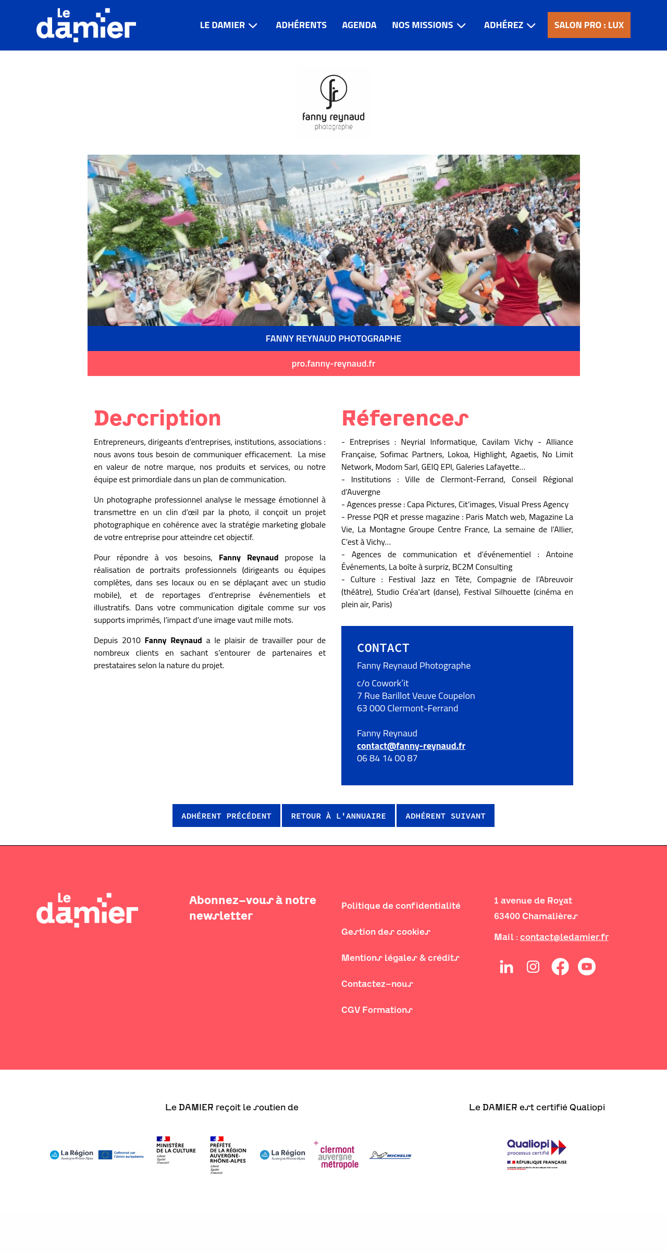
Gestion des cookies (385, 931)
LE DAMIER (222, 25)
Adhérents (301, 25)
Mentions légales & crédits (400, 957)
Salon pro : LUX (589, 25)
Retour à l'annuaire (338, 815)
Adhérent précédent (226, 815)
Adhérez (503, 25)
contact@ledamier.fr (564, 937)
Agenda (359, 25)
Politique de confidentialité (401, 905)
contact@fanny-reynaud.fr (411, 745)
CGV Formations (377, 1010)
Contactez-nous (377, 984)
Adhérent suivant (445, 815)
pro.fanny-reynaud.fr (333, 363)
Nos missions (422, 25)
